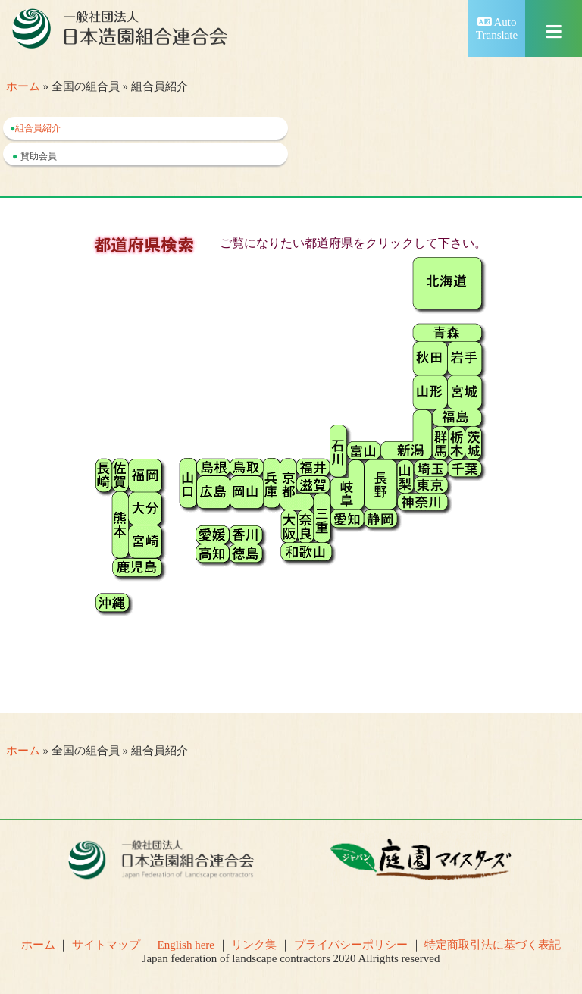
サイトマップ (106, 945)
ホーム (23, 86)
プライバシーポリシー (351, 945)
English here (186, 945)
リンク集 (254, 945)
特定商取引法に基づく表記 (492, 945)
